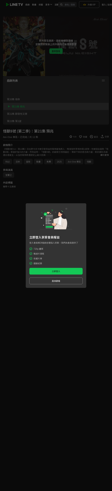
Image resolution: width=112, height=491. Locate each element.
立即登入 (56, 271)
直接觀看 (56, 280)
